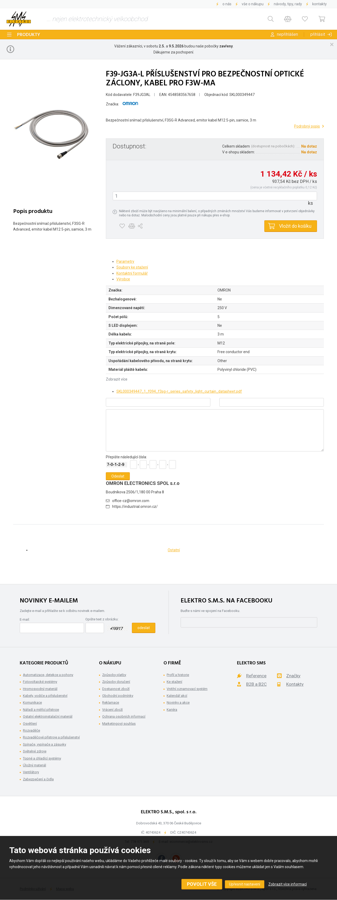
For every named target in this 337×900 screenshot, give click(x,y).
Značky (293, 675)
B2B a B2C (256, 684)
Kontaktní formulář (132, 273)
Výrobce (123, 279)
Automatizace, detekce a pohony (48, 675)
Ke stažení (174, 682)
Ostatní (174, 550)
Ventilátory (31, 772)
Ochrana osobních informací (123, 716)
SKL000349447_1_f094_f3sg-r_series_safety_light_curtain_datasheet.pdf (179, 391)
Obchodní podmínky (117, 696)
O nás (226, 4)
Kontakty (319, 4)
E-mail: (25, 619)
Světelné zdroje (34, 751)
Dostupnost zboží (116, 689)
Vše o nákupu (253, 4)
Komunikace (32, 702)
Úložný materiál (34, 765)
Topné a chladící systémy (42, 758)
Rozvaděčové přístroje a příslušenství (51, 737)
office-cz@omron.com (130, 501)
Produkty (28, 35)
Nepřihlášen (287, 34)
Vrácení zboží (112, 710)
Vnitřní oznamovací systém (187, 689)
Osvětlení (30, 724)
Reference (256, 675)
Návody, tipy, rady (288, 4)
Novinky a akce (178, 702)
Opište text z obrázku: (101, 619)
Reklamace (110, 702)
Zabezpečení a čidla (38, 779)
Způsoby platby (114, 675)
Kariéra (172, 710)
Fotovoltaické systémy (40, 682)
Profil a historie (178, 675)
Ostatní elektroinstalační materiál (47, 716)
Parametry (125, 261)
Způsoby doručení (116, 682)
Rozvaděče (31, 730)
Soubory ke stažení (132, 267)
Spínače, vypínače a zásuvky (44, 744)
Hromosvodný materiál (40, 689)
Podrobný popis (307, 126)
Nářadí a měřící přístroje (41, 710)
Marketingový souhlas (119, 724)
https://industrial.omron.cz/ (135, 506)
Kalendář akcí (177, 696)
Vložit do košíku (295, 226)
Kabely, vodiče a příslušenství (45, 696)
